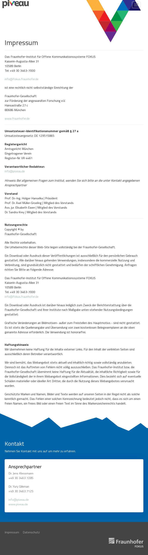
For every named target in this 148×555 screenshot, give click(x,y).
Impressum (12, 532)
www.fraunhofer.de (17, 118)
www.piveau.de (18, 504)
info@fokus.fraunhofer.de (22, 79)
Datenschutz (31, 532)
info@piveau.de (15, 171)
